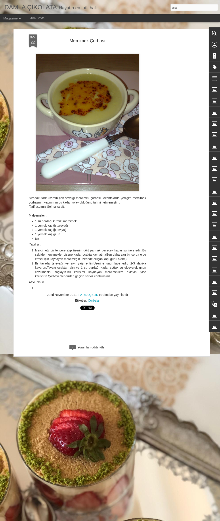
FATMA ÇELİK (88, 295)
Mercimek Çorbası (87, 40)
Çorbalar (94, 300)
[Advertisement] (170, 104)
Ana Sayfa (37, 18)
